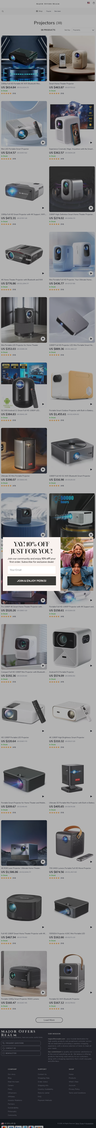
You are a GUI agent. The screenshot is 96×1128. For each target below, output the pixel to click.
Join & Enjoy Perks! (31, 581)
